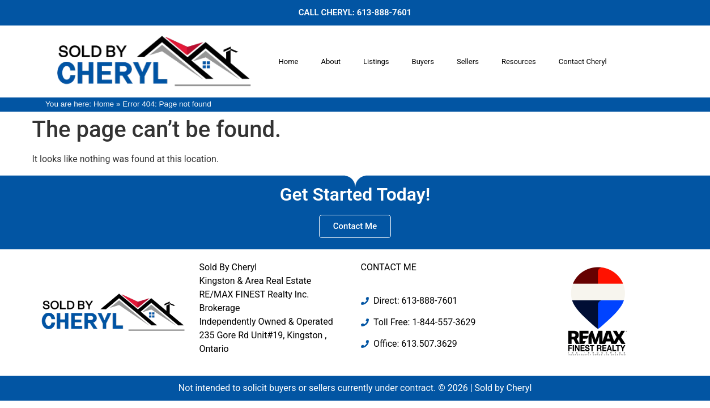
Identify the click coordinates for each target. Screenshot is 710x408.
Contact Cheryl (583, 61)
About (331, 61)
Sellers (468, 61)
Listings (376, 61)
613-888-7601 (384, 12)
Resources (518, 61)
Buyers (423, 61)
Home (288, 61)
